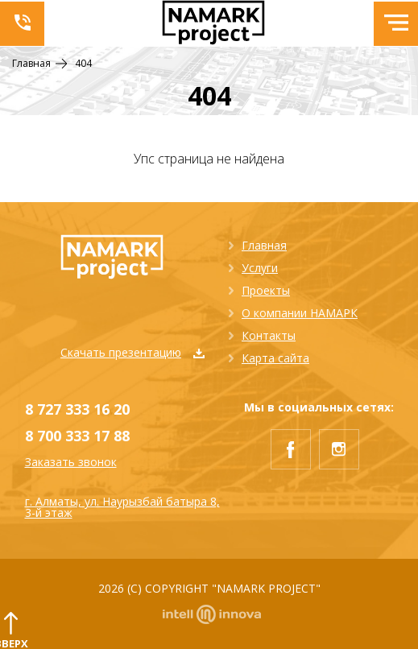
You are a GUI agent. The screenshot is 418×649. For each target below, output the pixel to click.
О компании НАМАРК (300, 312)
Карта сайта (275, 358)
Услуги (260, 267)
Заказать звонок (71, 462)
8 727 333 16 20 (77, 409)
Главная (264, 245)
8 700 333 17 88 (77, 435)
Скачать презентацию (132, 352)
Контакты (269, 335)
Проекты (266, 290)
